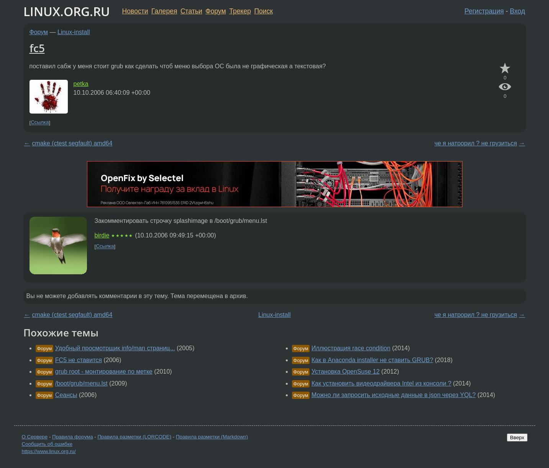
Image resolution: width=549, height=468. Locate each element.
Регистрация (484, 11)
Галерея (164, 11)
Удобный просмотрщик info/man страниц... (115, 348)
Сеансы (66, 395)
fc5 (37, 48)
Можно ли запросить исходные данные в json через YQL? (393, 395)
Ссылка (40, 122)
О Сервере (35, 437)
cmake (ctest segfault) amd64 (72, 143)
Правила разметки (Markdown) (212, 437)
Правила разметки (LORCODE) (134, 437)
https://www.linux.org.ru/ (49, 451)
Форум (215, 11)
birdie (102, 235)
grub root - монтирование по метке (103, 371)
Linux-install (73, 32)
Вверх (517, 437)
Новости (135, 11)
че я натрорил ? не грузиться (475, 143)
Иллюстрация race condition (350, 348)
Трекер (240, 11)
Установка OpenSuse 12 (345, 371)
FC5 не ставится (78, 360)
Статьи (191, 11)
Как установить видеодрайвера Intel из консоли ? (381, 383)
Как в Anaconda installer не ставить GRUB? (372, 360)
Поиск (263, 11)
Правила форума (72, 437)
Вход (517, 11)
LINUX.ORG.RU (66, 11)
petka (81, 84)
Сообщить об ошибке (47, 444)
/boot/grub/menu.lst (81, 383)
